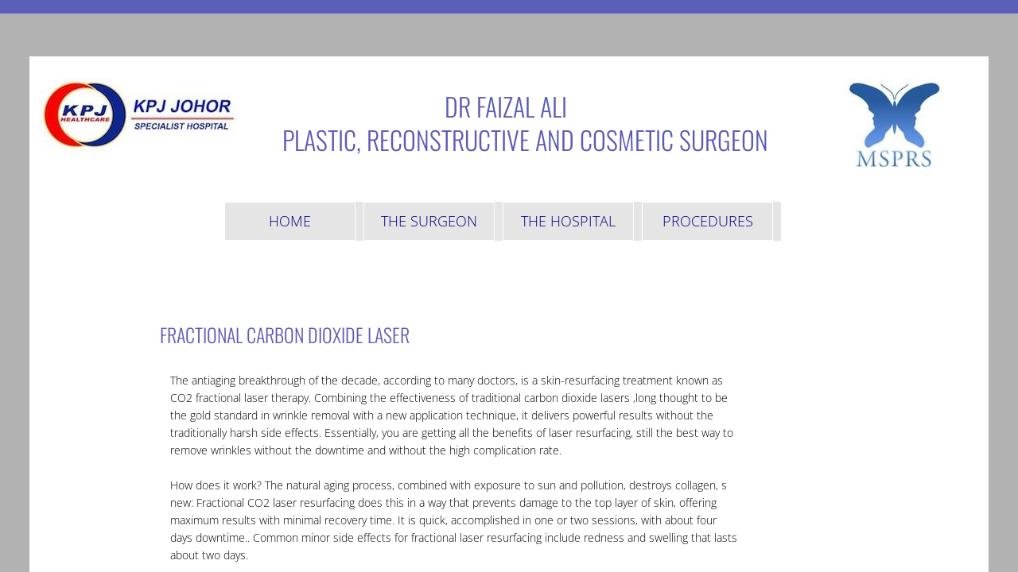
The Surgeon (429, 220)
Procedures (707, 220)
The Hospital (568, 220)
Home (290, 220)
